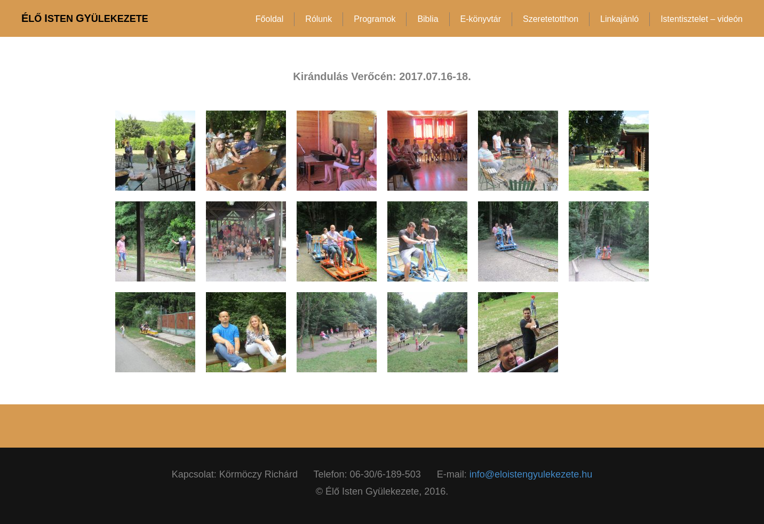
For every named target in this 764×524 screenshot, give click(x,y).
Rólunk (318, 19)
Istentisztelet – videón (701, 19)
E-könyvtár (480, 19)
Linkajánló (619, 19)
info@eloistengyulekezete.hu (530, 474)
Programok (374, 19)
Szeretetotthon (550, 19)
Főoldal (269, 19)
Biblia (427, 19)
